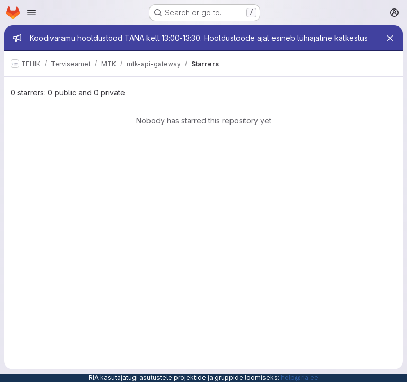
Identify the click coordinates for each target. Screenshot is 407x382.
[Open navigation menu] (31, 12)
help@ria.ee (299, 377)
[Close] (390, 38)
